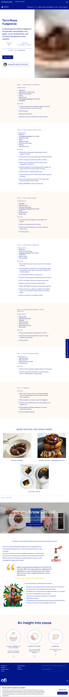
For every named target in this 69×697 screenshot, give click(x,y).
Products (4, 665)
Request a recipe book (34, 524)
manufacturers (20, 1)
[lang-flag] (67, 2)
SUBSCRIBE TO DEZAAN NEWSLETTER (54, 665)
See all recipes (6, 497)
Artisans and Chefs (6, 1)
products (30, 7)
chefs (60, 7)
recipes (35, 7)
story (56, 7)
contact (65, 7)
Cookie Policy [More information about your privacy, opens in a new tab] (6, 695)
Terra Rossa (21, 50)
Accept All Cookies (62, 693)
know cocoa (42, 7)
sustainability (50, 7)
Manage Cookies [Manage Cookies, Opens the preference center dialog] (62, 689)
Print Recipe (7, 57)
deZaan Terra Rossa (27, 99)
